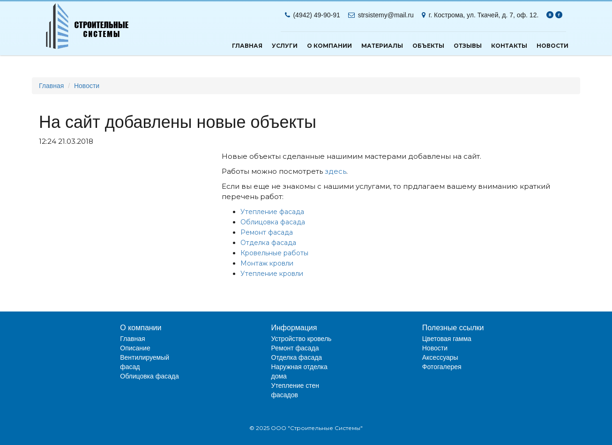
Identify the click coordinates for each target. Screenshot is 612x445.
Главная (247, 45)
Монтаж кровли (266, 263)
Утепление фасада (272, 212)
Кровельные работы (274, 253)
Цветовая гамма (446, 338)
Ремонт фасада (266, 232)
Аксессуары (440, 357)
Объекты (428, 45)
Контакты (509, 45)
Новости (552, 45)
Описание (135, 348)
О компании (329, 45)
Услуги (285, 45)
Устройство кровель (301, 338)
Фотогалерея (442, 367)
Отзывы (468, 45)
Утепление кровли (271, 273)
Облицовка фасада (272, 222)
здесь (335, 171)
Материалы (382, 45)
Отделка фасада (268, 242)
